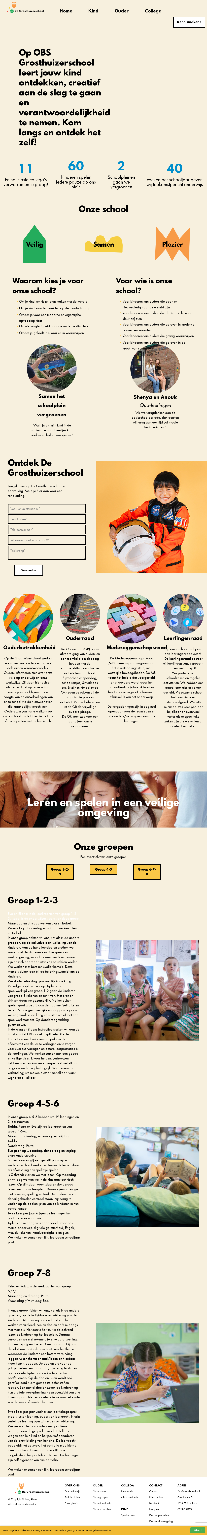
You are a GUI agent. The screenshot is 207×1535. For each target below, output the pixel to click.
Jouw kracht (127, 1491)
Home (66, 11)
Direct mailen (156, 1497)
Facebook (154, 1503)
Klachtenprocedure (159, 1515)
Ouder (122, 11)
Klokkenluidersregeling (161, 1521)
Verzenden (28, 570)
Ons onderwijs (72, 1491)
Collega (153, 11)
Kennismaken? (189, 21)
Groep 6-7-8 (147, 872)
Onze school (99, 1491)
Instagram (154, 1509)
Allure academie (129, 1497)
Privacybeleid (71, 1503)
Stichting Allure (72, 1497)
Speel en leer (128, 1515)
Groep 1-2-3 (60, 872)
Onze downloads (102, 1503)
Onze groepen (100, 1497)
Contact (153, 1491)
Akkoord (198, 1530)
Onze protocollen (102, 1509)
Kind (93, 11)
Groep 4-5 (103, 869)
